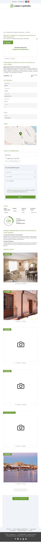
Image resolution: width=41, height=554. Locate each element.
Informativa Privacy (11, 536)
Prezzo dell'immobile (7, 209)
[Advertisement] (20, 19)
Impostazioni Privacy (29, 536)
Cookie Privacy (20, 536)
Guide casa (12, 530)
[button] (20, 134)
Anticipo (14, 208)
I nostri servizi (33, 529)
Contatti (30, 530)
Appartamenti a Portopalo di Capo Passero (15, 32)
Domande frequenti (22, 530)
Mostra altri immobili (20, 490)
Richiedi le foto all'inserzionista (20, 49)
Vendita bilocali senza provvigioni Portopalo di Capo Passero (20, 238)
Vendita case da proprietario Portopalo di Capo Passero (16, 238)
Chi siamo (8, 529)
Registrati (21, 1)
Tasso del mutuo (24, 209)
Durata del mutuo (32, 209)
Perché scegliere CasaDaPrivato (20, 529)
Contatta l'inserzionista (20, 498)
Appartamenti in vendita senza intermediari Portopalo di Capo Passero (19, 236)
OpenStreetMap (29, 144)
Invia (20, 197)
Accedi (14, 1)
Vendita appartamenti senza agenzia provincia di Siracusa (17, 243)
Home (4, 32)
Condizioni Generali (31, 534)
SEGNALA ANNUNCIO (12, 161)
